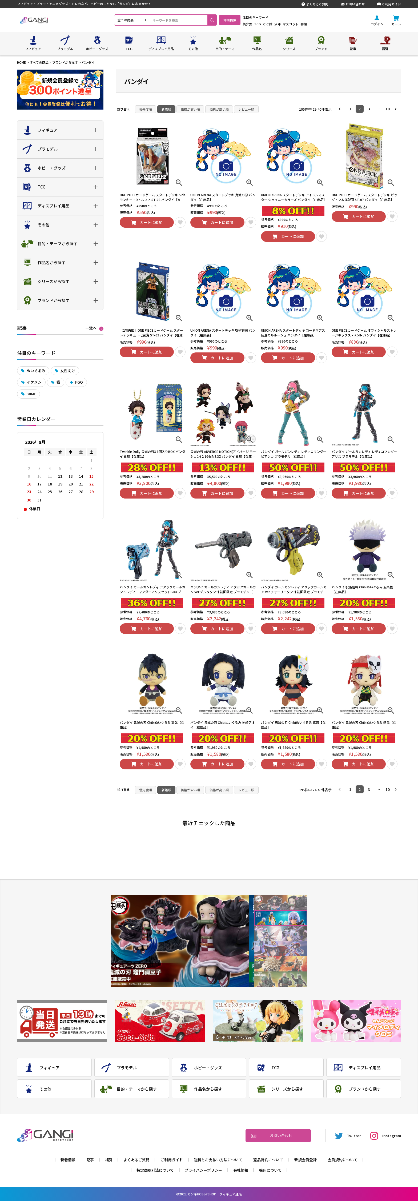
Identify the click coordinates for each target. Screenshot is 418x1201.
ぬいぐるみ (36, 370)
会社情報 (240, 1170)
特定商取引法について (155, 1170)
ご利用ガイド (389, 4)
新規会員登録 (305, 1159)
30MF (31, 393)
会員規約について (342, 1159)
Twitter (348, 1135)
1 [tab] (280, 902)
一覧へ (91, 328)
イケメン (34, 382)
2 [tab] (281, 918)
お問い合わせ (353, 4)
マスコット (304, 24)
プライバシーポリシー (203, 1170)
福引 (108, 1159)
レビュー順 (246, 109)
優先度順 (145, 109)
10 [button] (387, 108)
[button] (341, 109)
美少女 (261, 24)
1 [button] (350, 108)
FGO (79, 382)
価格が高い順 (219, 109)
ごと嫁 (281, 24)
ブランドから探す (65, 62)
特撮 (317, 24)
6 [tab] (281, 979)
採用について (270, 1170)
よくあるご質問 (315, 4)
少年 (291, 24)
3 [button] (369, 108)
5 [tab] (281, 964)
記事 (90, 1159)
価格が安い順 (190, 109)
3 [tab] (281, 933)
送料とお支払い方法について (218, 1159)
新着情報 (68, 1159)
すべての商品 (39, 62)
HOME (21, 62)
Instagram (385, 1135)
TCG (271, 24)
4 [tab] (281, 949)
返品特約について (268, 1159)
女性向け (67, 370)
